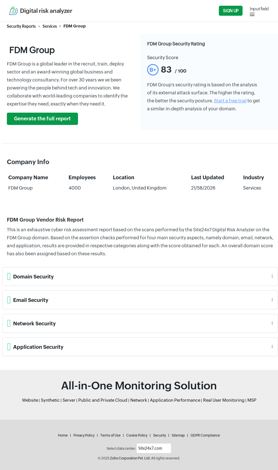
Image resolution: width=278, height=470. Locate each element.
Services (50, 26)
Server (69, 400)
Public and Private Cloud (102, 400)
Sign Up (230, 10)
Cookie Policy (136, 435)
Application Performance (175, 400)
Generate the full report (42, 119)
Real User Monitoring (224, 400)
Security (159, 435)
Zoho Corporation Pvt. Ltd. (130, 458)
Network (138, 400)
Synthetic (50, 400)
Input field (259, 8)
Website (30, 400)
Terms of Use (110, 435)
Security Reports (21, 26)
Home (63, 435)
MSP (251, 400)
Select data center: (121, 449)
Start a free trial (230, 100)
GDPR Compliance (205, 435)
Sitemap (178, 435)
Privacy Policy (84, 435)
